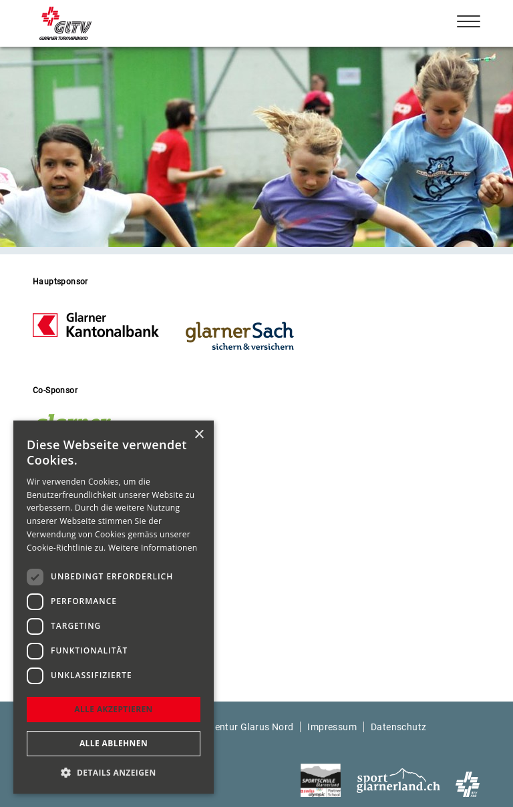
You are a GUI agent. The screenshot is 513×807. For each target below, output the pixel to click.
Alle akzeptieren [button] (113, 709)
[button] (113, 772)
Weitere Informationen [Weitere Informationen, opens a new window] (153, 547)
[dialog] (113, 607)
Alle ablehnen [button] (113, 743)
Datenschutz (398, 727)
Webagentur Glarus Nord (239, 727)
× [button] (199, 435)
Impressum (332, 727)
